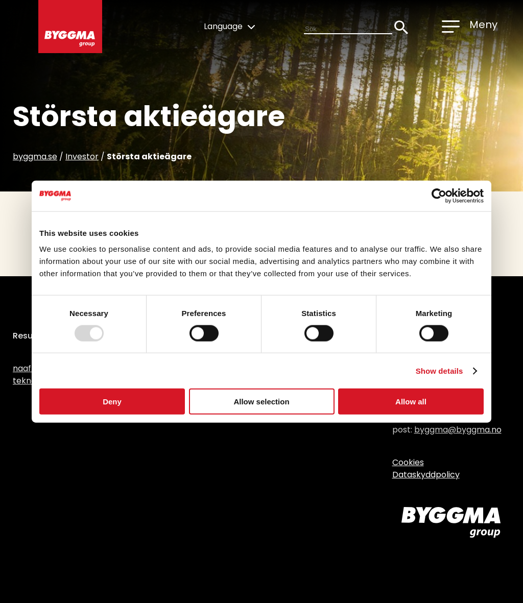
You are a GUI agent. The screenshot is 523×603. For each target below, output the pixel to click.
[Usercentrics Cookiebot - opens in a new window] (439, 195)
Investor (82, 156)
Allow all (410, 401)
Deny (112, 401)
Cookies (408, 462)
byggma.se (35, 156)
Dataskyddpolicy (426, 474)
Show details (439, 370)
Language (229, 26)
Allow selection (261, 401)
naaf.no (28, 368)
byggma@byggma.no (458, 430)
